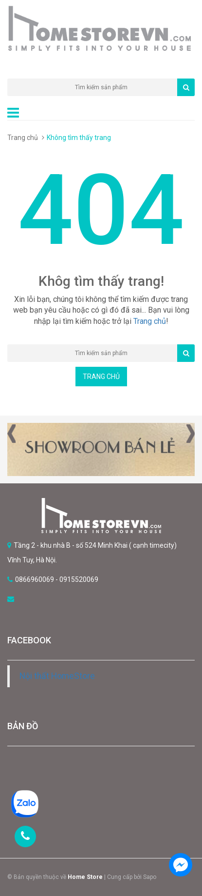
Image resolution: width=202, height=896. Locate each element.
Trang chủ (22, 137)
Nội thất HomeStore (57, 676)
